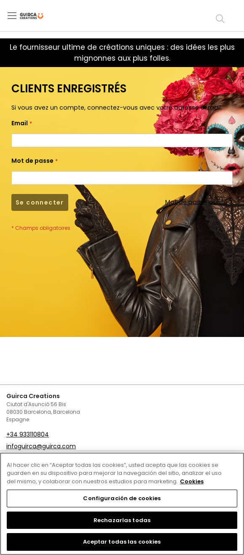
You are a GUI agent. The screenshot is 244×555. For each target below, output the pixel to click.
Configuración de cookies (122, 498)
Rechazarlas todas (122, 520)
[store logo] (38, 16)
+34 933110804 (27, 434)
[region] (122, 504)
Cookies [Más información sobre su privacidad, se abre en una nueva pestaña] (192, 481)
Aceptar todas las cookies (122, 542)
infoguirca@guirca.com (41, 446)
